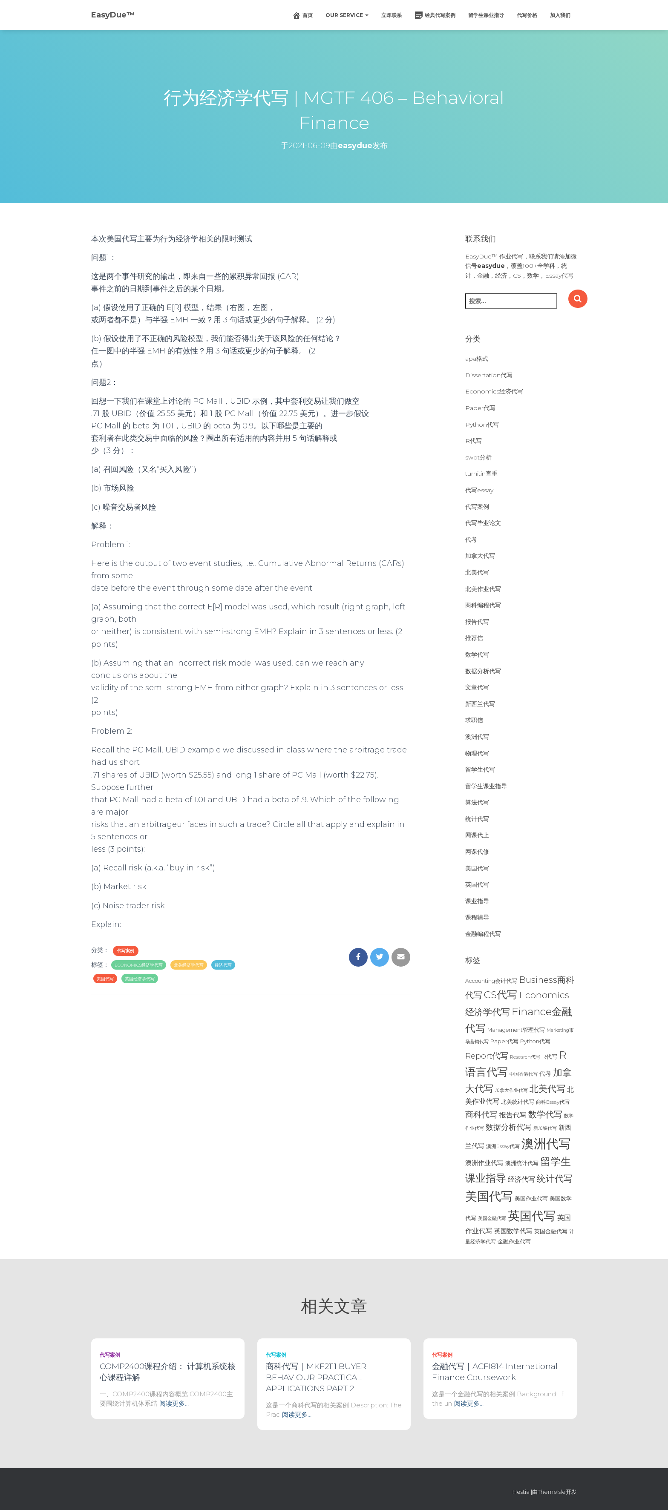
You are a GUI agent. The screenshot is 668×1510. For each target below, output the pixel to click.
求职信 (474, 720)
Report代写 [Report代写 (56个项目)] (486, 1056)
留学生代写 (480, 769)
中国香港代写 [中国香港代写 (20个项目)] (524, 1074)
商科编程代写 (483, 605)
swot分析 (478, 457)
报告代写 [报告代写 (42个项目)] (513, 1115)
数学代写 (477, 654)
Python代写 (482, 424)
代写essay (479, 490)
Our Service (347, 15)
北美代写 (477, 572)
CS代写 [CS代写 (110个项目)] (500, 994)
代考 (471, 539)
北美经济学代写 (189, 965)
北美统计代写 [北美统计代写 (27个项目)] (517, 1101)
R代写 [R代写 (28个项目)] (549, 1056)
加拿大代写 (480, 556)
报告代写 (477, 622)
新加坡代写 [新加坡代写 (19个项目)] (545, 1128)
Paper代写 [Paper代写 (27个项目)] (504, 1041)
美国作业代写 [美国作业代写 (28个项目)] (531, 1198)
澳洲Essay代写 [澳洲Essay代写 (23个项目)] (503, 1146)
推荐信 (474, 638)
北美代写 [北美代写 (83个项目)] (547, 1088)
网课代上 (477, 835)
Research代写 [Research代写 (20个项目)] (525, 1057)
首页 (302, 15)
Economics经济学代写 (139, 965)
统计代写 (477, 819)
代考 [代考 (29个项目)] (545, 1073)
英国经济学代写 (140, 979)
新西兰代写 (480, 704)
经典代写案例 (435, 15)
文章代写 (477, 687)
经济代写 (223, 965)
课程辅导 (477, 917)
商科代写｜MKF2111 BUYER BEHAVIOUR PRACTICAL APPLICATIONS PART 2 (316, 1377)
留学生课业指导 (486, 15)
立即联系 (391, 15)
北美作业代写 (483, 589)
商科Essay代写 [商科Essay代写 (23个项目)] (553, 1102)
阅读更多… (174, 1403)
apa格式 (476, 358)
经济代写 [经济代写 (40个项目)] (521, 1179)
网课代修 (477, 851)
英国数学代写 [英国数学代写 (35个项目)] (513, 1231)
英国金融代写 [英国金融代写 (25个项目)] (550, 1231)
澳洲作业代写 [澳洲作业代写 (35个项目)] (484, 1163)
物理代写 (477, 753)
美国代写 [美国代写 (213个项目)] (489, 1196)
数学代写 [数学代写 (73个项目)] (545, 1114)
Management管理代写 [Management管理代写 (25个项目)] (516, 1030)
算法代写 (477, 802)
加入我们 (560, 15)
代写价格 (527, 15)
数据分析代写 (483, 671)
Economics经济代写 (494, 391)
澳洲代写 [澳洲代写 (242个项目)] (546, 1143)
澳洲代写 (477, 737)
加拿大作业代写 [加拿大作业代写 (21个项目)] (511, 1090)
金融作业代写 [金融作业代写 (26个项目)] (514, 1241)
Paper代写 (480, 408)
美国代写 (105, 979)
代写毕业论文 (483, 523)
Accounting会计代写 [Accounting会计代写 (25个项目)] (491, 981)
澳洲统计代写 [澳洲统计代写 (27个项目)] (521, 1163)
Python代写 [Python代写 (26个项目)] (535, 1041)
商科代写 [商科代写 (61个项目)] (481, 1115)
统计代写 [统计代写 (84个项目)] (555, 1178)
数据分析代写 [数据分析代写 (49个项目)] (509, 1126)
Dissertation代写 (489, 375)
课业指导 (477, 901)
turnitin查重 (481, 473)
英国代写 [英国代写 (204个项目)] (532, 1216)
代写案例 (125, 950)
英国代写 (477, 884)
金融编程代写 (483, 934)
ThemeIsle (552, 1491)
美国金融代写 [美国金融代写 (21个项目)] (492, 1218)
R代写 (473, 441)
